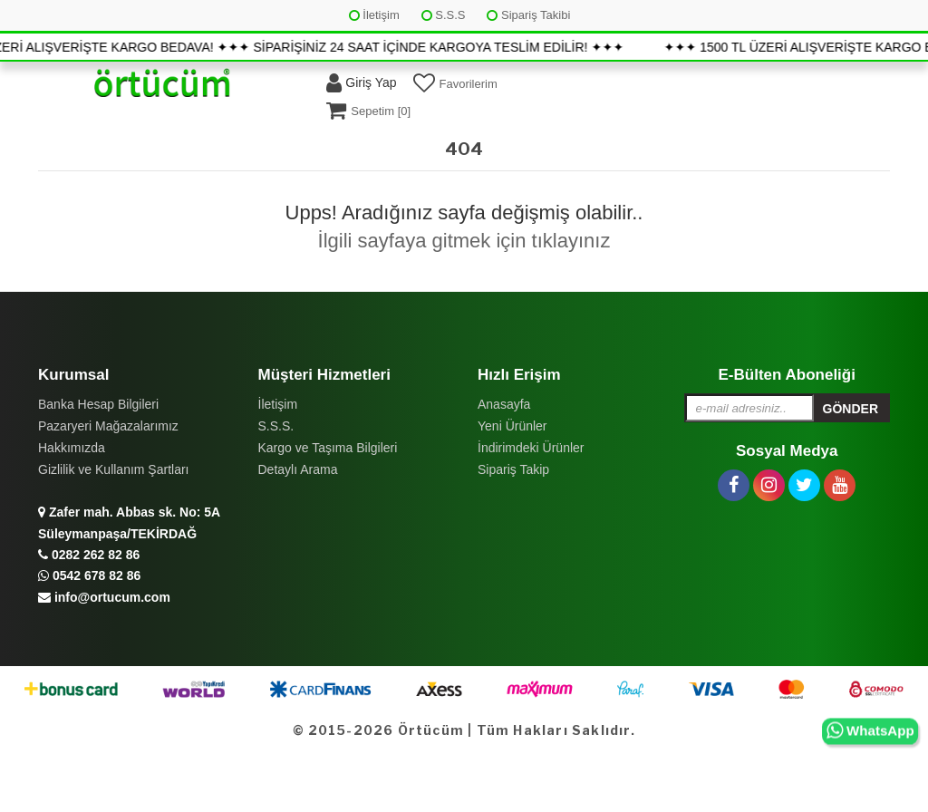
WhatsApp (870, 730)
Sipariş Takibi (528, 15)
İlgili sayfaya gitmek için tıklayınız (464, 240)
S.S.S (443, 15)
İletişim (374, 15)
